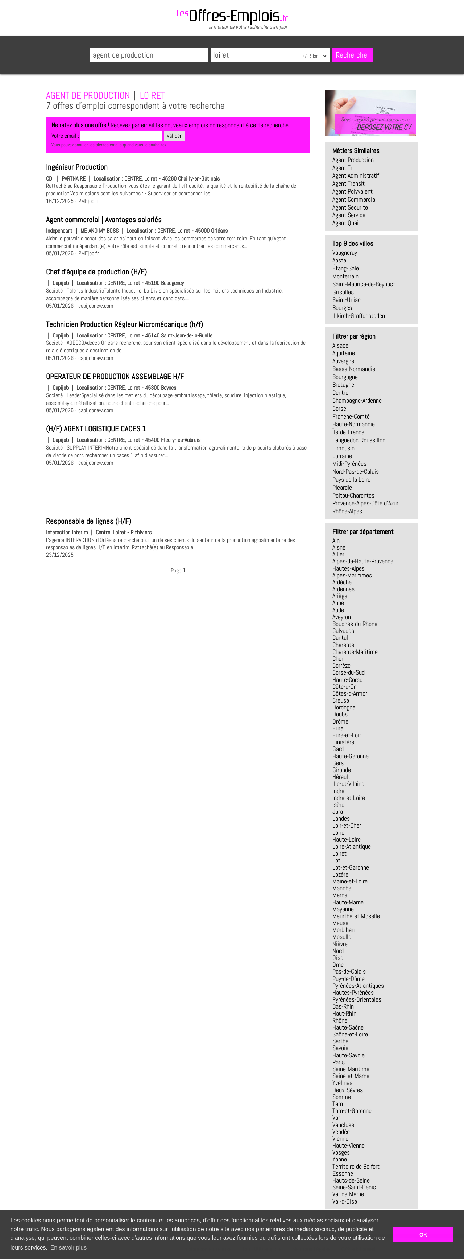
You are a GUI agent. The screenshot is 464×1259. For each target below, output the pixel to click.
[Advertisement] (178, 490)
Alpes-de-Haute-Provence (362, 561)
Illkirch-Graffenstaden (358, 316)
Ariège (339, 596)
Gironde (341, 770)
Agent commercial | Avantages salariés (104, 219)
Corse (339, 409)
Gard (338, 749)
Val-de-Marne (348, 1194)
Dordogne (343, 707)
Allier (338, 554)
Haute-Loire (346, 840)
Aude (338, 610)
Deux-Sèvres (347, 1090)
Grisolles (343, 292)
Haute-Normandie (353, 424)
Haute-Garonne (350, 756)
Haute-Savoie (348, 1055)
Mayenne (343, 909)
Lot (336, 860)
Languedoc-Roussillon (358, 440)
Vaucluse (343, 1125)
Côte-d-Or (344, 687)
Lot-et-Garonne (350, 867)
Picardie (342, 488)
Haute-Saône (348, 1027)
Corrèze (341, 666)
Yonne (339, 1159)
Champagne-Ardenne (357, 401)
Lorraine (342, 456)
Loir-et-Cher (346, 825)
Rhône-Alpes (347, 511)
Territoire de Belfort (356, 1167)
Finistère (343, 742)
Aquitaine (343, 353)
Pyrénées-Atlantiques (358, 986)
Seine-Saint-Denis (354, 1187)
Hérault (341, 777)
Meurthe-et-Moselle (356, 916)
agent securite (350, 207)
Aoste (339, 260)
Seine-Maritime (350, 1069)
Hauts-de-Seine (351, 1180)
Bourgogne (345, 377)
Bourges (342, 308)
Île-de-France (348, 432)
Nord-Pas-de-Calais (355, 472)
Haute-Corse (347, 680)
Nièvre (340, 944)
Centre (340, 393)
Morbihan (343, 930)
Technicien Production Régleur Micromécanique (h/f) (124, 324)
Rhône (339, 1020)
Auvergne (343, 361)
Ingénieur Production (77, 167)
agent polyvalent (352, 191)
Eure (337, 728)
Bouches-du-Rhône (354, 624)
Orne (338, 965)
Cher (337, 659)
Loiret (339, 853)
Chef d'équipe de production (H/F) (96, 272)
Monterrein (345, 276)
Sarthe (340, 1041)
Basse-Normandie (353, 369)
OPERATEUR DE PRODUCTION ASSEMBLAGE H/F (115, 376)
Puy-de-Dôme (348, 979)
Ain (336, 540)
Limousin (343, 448)
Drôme (340, 721)
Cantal (340, 638)
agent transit (348, 183)
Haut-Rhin (344, 1014)
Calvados (343, 631)
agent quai (345, 223)
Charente (343, 645)
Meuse (340, 923)
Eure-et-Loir (346, 735)
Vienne (340, 1139)
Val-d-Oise (344, 1201)
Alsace (340, 345)
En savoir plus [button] (68, 1247)
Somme (341, 1097)
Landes (341, 819)
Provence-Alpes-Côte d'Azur (365, 503)
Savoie (340, 1048)
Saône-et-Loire (350, 1034)
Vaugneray (344, 253)
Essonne (342, 1173)
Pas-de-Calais (349, 972)
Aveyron (341, 617)
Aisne (338, 547)
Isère (338, 805)
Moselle (341, 937)
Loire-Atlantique (351, 846)
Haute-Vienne (348, 1146)
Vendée (341, 1132)
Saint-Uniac (346, 300)
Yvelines (342, 1083)
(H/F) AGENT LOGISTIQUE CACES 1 (96, 429)
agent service (348, 215)
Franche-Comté (351, 417)
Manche (341, 888)
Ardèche (342, 582)
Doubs (340, 714)
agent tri (343, 168)
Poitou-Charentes (353, 496)
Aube (338, 603)
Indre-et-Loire (348, 798)
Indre (338, 791)
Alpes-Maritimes (352, 575)
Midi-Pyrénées (349, 464)
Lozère (340, 874)
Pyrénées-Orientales (356, 999)
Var (336, 1118)
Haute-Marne (348, 902)
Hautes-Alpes (348, 568)
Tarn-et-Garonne (352, 1111)
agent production (353, 160)
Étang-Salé (345, 268)
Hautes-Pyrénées (353, 993)
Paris (338, 1062)
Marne (339, 895)
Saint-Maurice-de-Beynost (363, 284)
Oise (337, 958)
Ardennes (343, 589)
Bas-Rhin (343, 1006)
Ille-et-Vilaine (348, 784)
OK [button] (423, 1235)
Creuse (340, 700)
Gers (338, 763)
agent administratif (355, 175)
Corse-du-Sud (348, 672)
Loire (338, 833)
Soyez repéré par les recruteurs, (375, 124)
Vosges (341, 1152)
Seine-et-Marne (350, 1076)
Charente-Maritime (355, 652)
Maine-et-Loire (350, 881)
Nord (338, 951)
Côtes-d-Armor (349, 693)
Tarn (337, 1104)
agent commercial (354, 199)
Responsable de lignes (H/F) (88, 521)
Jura (337, 812)
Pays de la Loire (351, 480)
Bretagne (343, 385)
